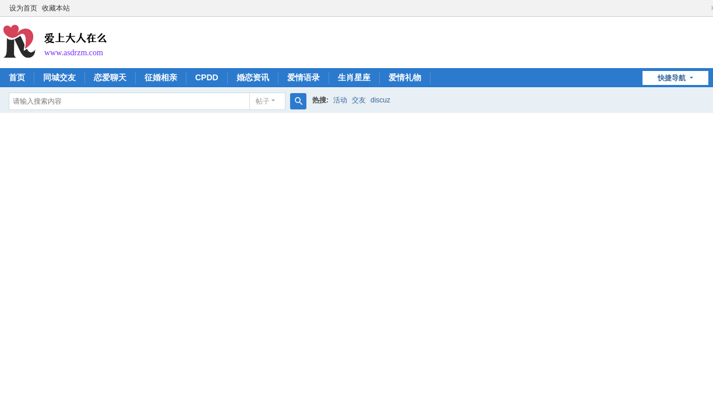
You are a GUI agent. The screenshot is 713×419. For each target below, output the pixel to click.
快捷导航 (672, 78)
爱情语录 (303, 77)
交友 (359, 100)
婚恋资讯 (253, 77)
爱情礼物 (405, 77)
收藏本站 (56, 8)
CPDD (206, 77)
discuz (380, 100)
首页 (17, 77)
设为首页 (23, 8)
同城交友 (59, 77)
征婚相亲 (160, 77)
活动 (340, 100)
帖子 (263, 101)
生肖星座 (354, 77)
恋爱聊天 (110, 77)
